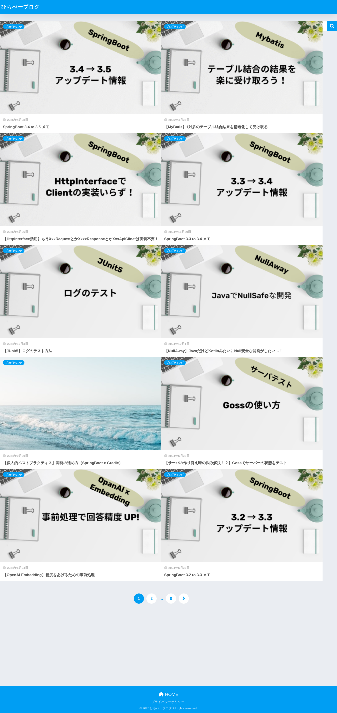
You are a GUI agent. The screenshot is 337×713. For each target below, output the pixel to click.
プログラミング (13, 26)
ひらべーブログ (20, 7)
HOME (168, 694)
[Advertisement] (133, 644)
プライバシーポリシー (168, 702)
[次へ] (184, 598)
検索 (332, 26)
